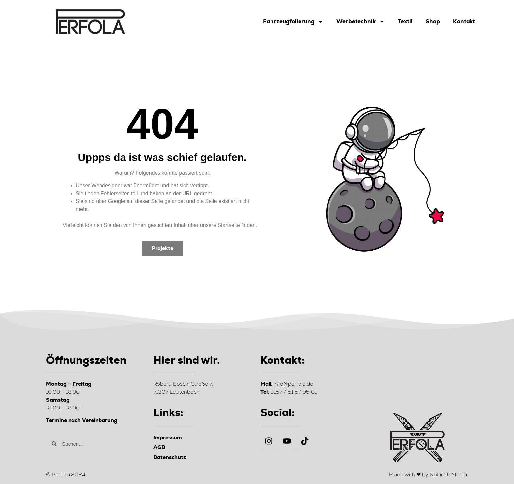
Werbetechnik (360, 21)
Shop (433, 21)
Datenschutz (169, 457)
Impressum (167, 437)
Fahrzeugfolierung (293, 21)
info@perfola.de (286, 383)
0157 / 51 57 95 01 (288, 391)
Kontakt (464, 21)
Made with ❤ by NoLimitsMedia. (428, 474)
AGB (159, 447)
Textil (405, 21)
